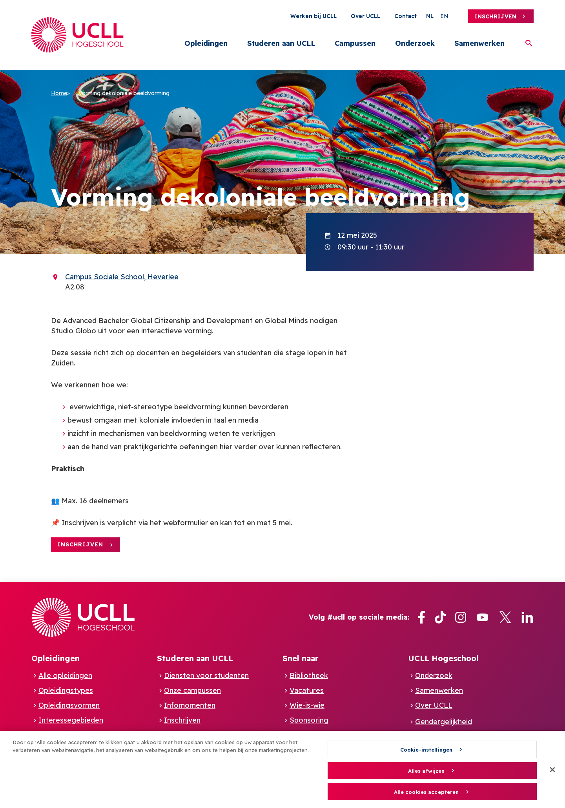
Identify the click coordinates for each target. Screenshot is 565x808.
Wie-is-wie (307, 705)
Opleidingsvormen (69, 705)
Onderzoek (415, 43)
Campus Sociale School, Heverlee (122, 276)
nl (430, 16)
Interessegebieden (70, 720)
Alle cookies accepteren (426, 792)
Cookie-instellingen (426, 750)
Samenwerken (479, 43)
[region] (282, 769)
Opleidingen (206, 43)
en (444, 16)
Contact (405, 16)
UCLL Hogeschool (443, 658)
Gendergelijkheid (443, 721)
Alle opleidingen (65, 675)
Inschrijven (495, 16)
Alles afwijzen (426, 771)
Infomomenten (189, 705)
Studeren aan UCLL (281, 43)
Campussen (355, 43)
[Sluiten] (552, 769)
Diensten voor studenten (206, 675)
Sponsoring (309, 720)
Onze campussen (192, 690)
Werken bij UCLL (313, 16)
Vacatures (307, 690)
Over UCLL (365, 16)
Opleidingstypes (65, 690)
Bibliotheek (309, 675)
